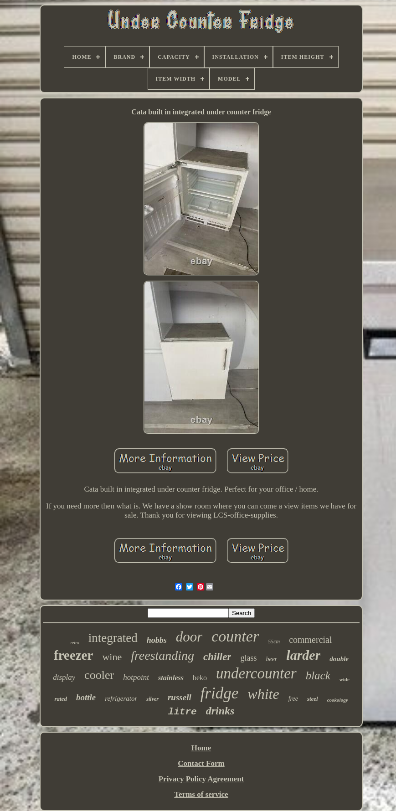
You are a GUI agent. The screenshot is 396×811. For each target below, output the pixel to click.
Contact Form (201, 763)
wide (344, 679)
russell (179, 697)
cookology (337, 700)
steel (312, 698)
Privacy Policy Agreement (201, 779)
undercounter (256, 673)
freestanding (162, 655)
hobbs (157, 640)
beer (271, 659)
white (263, 694)
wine (112, 656)
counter (235, 636)
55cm (274, 641)
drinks (220, 711)
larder (303, 654)
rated (60, 698)
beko (200, 678)
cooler (99, 675)
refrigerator (121, 698)
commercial (310, 640)
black (318, 675)
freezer (73, 655)
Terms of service (201, 794)
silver (152, 699)
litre (182, 712)
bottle (86, 697)
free (293, 698)
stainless (171, 678)
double (339, 658)
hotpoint (136, 677)
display (64, 677)
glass (248, 657)
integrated (113, 638)
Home (201, 748)
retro (74, 642)
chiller (217, 656)
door (189, 637)
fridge (220, 693)
